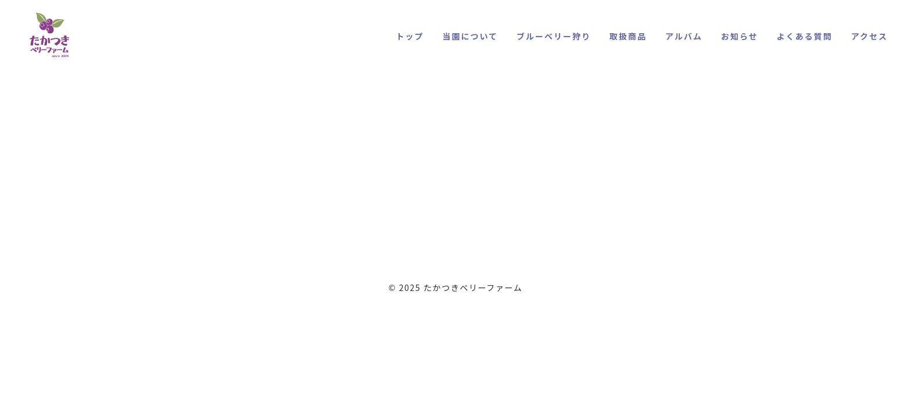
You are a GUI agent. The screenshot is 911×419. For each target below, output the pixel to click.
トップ (410, 36)
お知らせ (739, 36)
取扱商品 (628, 36)
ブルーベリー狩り (554, 36)
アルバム (683, 36)
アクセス (869, 36)
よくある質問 (805, 36)
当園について (470, 36)
